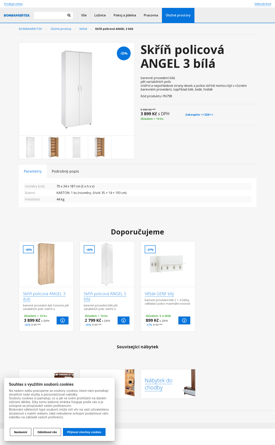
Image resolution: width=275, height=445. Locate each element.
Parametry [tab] (33, 171)
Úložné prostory (178, 15)
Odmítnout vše (47, 432)
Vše (84, 15)
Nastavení (20, 432)
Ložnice (100, 15)
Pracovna (151, 15)
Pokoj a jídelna (125, 15)
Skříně (83, 28)
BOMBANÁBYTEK (30, 28)
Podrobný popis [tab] (65, 171)
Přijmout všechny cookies (84, 432)
